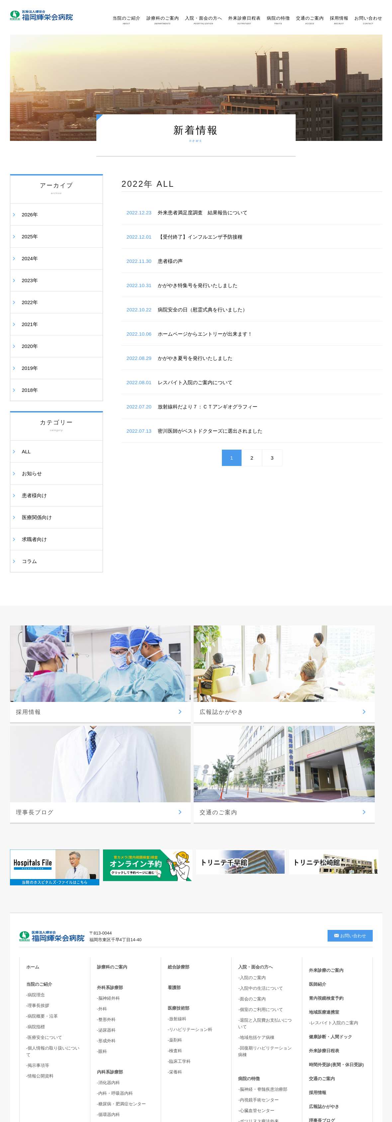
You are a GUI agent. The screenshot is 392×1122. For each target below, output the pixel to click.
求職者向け (34, 539)
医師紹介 (317, 842)
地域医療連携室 (324, 870)
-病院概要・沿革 (42, 874)
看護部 (174, 845)
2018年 (30, 390)
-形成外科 (106, 899)
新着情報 (317, 992)
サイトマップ (322, 1006)
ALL (26, 451)
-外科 (102, 867)
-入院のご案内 (251, 836)
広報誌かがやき (324, 964)
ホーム (32, 825)
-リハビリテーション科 (190, 887)
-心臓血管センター (256, 968)
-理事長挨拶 (37, 863)
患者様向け (34, 495)
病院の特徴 (278, 20)
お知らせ (32, 473)
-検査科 (175, 909)
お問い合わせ (368, 20)
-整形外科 (106, 877)
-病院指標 (35, 885)
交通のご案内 (310, 20)
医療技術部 (178, 866)
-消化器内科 (108, 941)
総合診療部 (178, 825)
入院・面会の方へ (203, 20)
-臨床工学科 (179, 919)
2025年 (30, 236)
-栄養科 (175, 930)
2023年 (30, 280)
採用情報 (339, 20)
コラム (29, 561)
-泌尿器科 (106, 888)
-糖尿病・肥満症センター (121, 962)
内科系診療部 (110, 930)
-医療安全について (44, 895)
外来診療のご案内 (326, 828)
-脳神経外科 (108, 856)
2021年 (30, 324)
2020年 (30, 346)
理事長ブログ (322, 978)
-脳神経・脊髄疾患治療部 (262, 947)
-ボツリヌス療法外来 (258, 979)
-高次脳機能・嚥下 (256, 1039)
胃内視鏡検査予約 (326, 856)
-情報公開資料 (39, 934)
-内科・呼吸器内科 (115, 951)
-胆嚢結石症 (249, 1007)
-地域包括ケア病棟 (256, 895)
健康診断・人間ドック (330, 895)
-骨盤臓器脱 (249, 1028)
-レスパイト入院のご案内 (333, 881)
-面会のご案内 (251, 857)
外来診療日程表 (244, 20)
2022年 (30, 302)
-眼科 (102, 909)
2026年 (30, 214)
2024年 (30, 258)
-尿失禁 (245, 1018)
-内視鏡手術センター (258, 958)
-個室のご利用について (260, 867)
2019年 (30, 368)
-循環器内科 (108, 972)
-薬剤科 (175, 898)
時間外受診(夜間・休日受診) (336, 923)
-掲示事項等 (37, 923)
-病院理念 (35, 853)
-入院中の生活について (260, 846)
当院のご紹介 (127, 20)
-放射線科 (177, 877)
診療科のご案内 (163, 20)
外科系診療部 (110, 845)
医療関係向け (37, 517)
